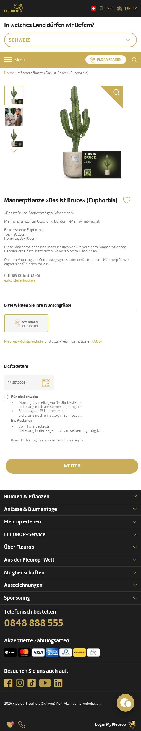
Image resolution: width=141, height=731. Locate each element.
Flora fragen (109, 59)
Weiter (72, 466)
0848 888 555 (33, 623)
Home (9, 73)
